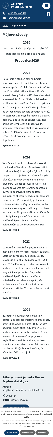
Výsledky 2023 (11, 298)
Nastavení (42, 432)
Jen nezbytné (27, 432)
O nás (5, 25)
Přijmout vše (12, 432)
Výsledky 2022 (11, 357)
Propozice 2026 (27, 60)
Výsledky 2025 (11, 145)
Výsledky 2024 (11, 230)
